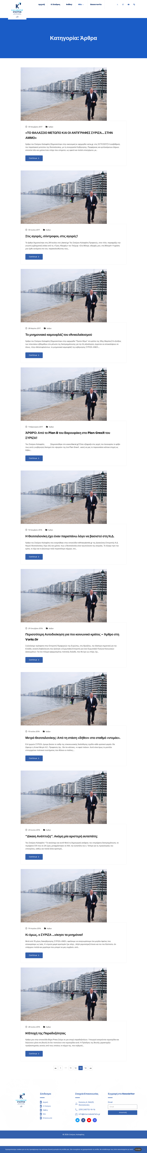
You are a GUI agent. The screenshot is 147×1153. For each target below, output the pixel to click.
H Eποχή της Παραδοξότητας (47, 1047)
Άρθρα (50, 127)
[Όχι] (144, 1149)
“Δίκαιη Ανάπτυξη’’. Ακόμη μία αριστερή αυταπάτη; (65, 850)
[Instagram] (94, 1134)
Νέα (82, 4)
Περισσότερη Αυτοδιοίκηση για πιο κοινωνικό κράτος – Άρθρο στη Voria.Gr (68, 645)
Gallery (69, 4)
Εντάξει (138, 1149)
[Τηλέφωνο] (134, 4)
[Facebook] (122, 4)
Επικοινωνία (98, 4)
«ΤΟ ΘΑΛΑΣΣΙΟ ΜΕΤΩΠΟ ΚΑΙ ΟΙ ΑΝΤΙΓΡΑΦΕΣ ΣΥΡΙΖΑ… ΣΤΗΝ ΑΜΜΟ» (69, 136)
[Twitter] (117, 4)
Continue (34, 159)
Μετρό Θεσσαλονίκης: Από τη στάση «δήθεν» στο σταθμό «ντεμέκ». (70, 749)
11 (70, 1082)
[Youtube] (128, 4)
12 (76, 1082)
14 (87, 1082)
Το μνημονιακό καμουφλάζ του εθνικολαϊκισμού (62, 335)
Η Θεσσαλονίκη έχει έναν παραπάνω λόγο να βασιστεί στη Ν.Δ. (71, 541)
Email (110, 1116)
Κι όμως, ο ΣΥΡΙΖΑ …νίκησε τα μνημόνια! (57, 948)
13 (81, 1082)
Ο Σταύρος (54, 4)
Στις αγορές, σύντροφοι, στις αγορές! (54, 237)
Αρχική (39, 4)
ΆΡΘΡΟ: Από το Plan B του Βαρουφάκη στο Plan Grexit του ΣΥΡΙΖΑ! (72, 437)
